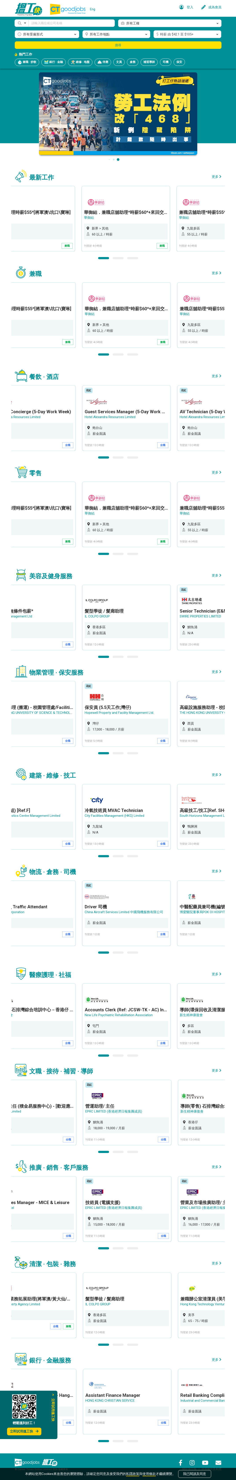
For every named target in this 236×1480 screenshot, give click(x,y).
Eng (92, 9)
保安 (179, 62)
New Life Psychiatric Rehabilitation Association (120, 1015)
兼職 (69, 245)
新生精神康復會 (192, 1015)
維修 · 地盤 (80, 62)
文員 (119, 62)
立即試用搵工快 (24, 1431)
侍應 (102, 62)
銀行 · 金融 (53, 62)
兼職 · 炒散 (27, 62)
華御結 (91, 218)
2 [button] (118, 258)
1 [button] (103, 258)
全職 (69, 445)
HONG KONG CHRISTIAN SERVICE (110, 1401)
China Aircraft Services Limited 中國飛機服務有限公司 (125, 912)
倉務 (132, 62)
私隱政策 (132, 1474)
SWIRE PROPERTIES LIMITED (201, 616)
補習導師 (149, 62)
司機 (165, 62)
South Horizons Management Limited (208, 816)
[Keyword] (72, 23)
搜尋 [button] (118, 45)
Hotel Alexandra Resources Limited (111, 417)
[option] (127, 219)
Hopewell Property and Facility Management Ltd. (120, 713)
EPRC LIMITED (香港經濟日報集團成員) (114, 1111)
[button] (22, 23)
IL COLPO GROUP (98, 616)
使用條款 (149, 1474)
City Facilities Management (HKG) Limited (116, 816)
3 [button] (132, 258)
